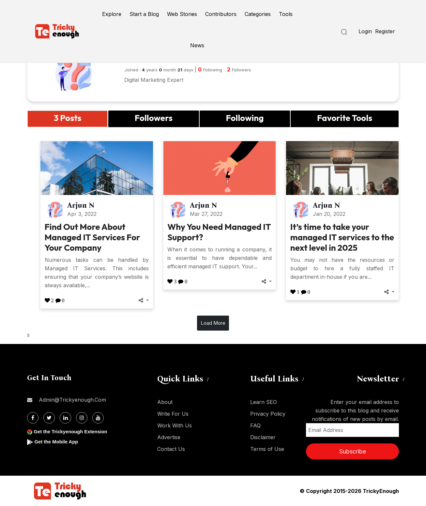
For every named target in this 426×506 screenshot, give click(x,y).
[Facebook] (32, 418)
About (165, 402)
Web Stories (182, 14)
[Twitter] (49, 418)
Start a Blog (144, 14)
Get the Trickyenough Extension (74, 431)
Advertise (168, 437)
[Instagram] (81, 418)
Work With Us (174, 425)
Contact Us (171, 449)
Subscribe (352, 451)
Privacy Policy (267, 413)
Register (385, 31)
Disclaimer (263, 437)
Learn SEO (263, 402)
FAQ (255, 425)
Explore (111, 14)
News (197, 45)
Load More (213, 323)
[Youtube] (98, 418)
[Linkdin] (65, 418)
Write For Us (173, 413)
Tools (286, 14)
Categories (258, 14)
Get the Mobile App (58, 441)
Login (365, 31)
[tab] (67, 119)
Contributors (220, 14)
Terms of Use (267, 449)
